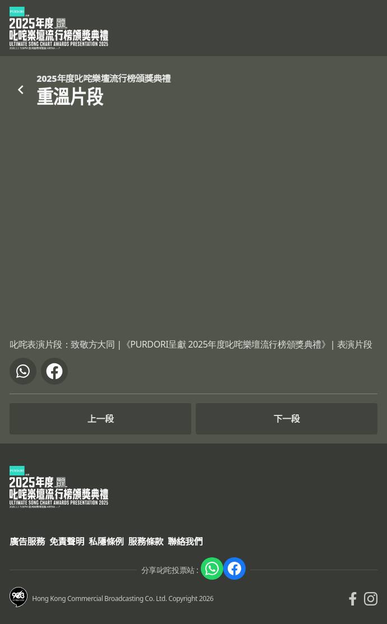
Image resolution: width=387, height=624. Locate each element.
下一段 (286, 419)
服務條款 (145, 541)
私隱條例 (106, 541)
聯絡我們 (185, 541)
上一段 (100, 419)
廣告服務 (27, 541)
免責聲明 (66, 541)
